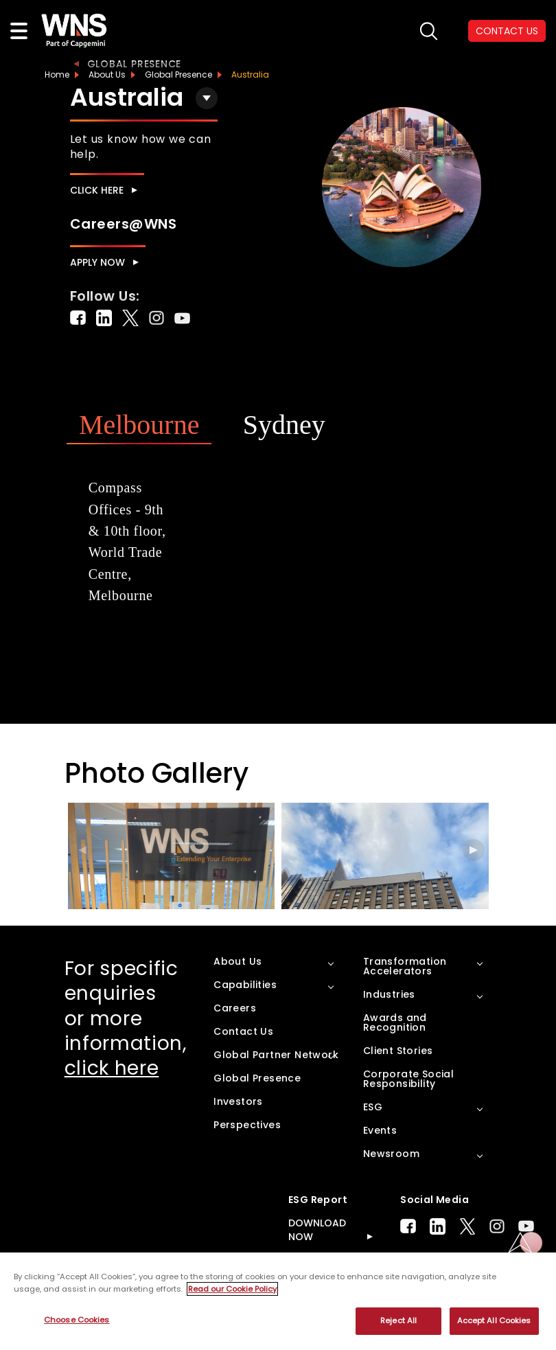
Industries (389, 994)
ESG (372, 1107)
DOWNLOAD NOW (317, 1230)
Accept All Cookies (494, 1320)
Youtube (526, 1226)
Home (57, 74)
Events (380, 1130)
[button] (474, 850)
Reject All (398, 1320)
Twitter (467, 1226)
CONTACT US (507, 31)
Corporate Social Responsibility (408, 1078)
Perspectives (247, 1125)
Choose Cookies (77, 1319)
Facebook (408, 1226)
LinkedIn (437, 1226)
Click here (97, 190)
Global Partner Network (275, 1055)
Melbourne (139, 424)
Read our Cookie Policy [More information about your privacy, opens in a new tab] (232, 1288)
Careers (234, 1008)
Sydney (284, 424)
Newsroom (391, 1153)
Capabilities (245, 984)
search (428, 31)
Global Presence (134, 64)
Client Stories (398, 1050)
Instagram (497, 1226)
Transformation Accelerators (405, 966)
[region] (278, 1301)
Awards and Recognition (395, 1022)
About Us (107, 74)
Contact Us (243, 1031)
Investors (238, 1101)
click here (112, 1068)
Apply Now (97, 262)
